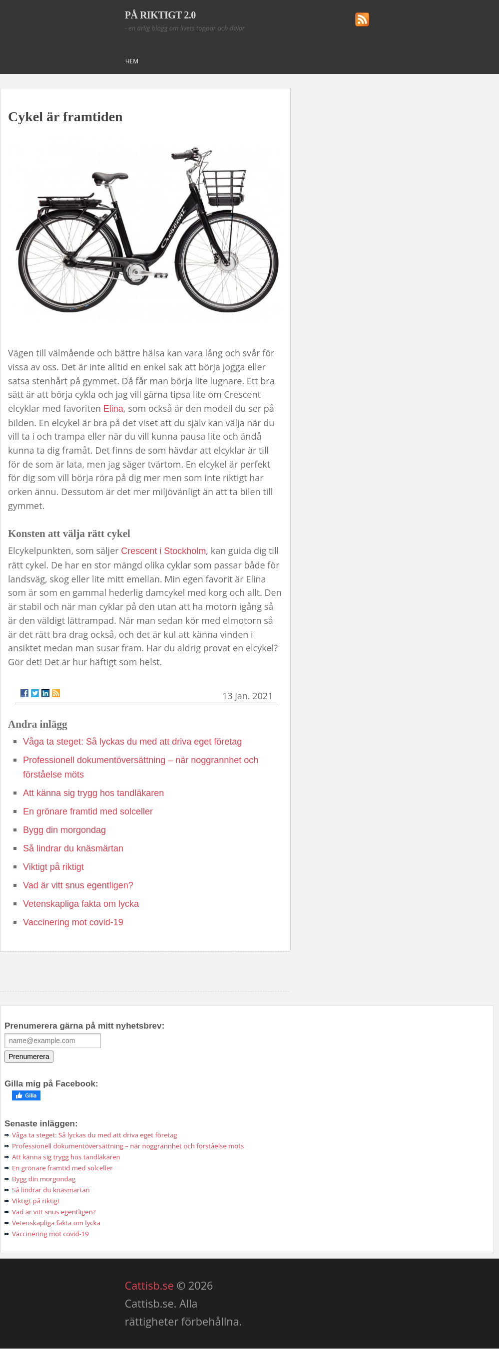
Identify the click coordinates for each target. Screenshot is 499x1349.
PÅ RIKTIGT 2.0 (160, 14)
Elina (113, 409)
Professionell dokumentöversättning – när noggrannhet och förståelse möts (128, 1145)
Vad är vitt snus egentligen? (78, 885)
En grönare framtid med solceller (88, 811)
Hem (131, 61)
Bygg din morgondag (64, 830)
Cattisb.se (149, 1285)
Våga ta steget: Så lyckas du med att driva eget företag (132, 742)
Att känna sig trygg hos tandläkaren (93, 793)
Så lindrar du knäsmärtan (73, 848)
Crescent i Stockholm (163, 551)
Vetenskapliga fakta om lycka (81, 904)
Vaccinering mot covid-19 (73, 922)
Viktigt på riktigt (53, 867)
